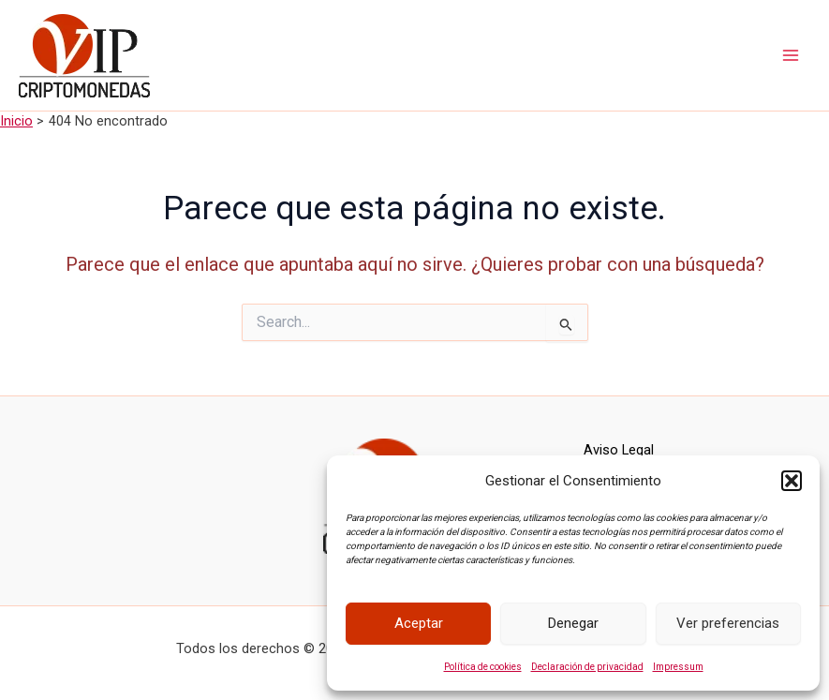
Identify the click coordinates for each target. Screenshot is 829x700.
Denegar (573, 623)
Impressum (678, 667)
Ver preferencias (727, 623)
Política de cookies (483, 667)
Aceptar (418, 623)
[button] (791, 480)
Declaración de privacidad (587, 667)
